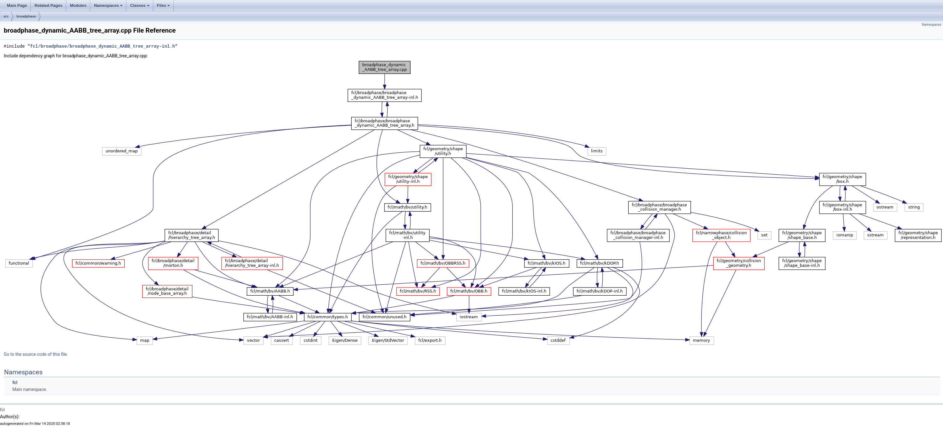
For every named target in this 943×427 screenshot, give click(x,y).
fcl (14, 382)
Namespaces (108, 5)
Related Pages (48, 5)
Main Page (17, 5)
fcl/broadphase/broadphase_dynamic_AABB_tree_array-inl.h (102, 46)
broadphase (26, 16)
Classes (139, 5)
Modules (78, 5)
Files (163, 5)
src (6, 16)
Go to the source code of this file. (36, 354)
